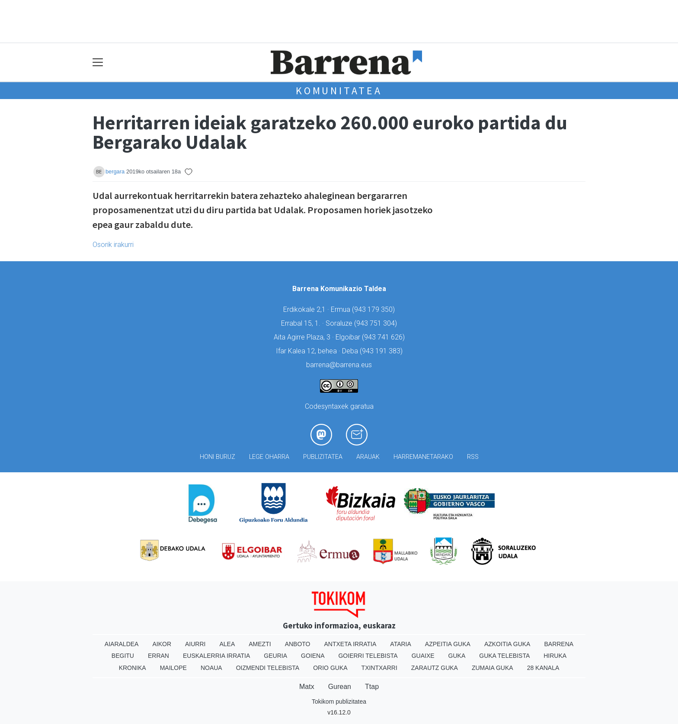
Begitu (123, 655)
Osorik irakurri (113, 244)
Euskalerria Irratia (216, 655)
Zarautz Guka (434, 667)
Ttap (372, 686)
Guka (457, 655)
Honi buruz (217, 457)
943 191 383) (382, 351)
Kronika (132, 667)
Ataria (400, 644)
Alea (227, 644)
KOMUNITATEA (339, 90)
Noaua (211, 667)
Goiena (312, 655)
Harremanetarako (423, 457)
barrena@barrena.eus (339, 365)
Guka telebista (504, 655)
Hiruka (555, 655)
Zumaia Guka (492, 667)
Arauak (368, 457)
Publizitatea (322, 457)
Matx (306, 686)
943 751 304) (376, 323)
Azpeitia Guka (447, 644)
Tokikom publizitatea (339, 701)
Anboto (297, 644)
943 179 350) (374, 309)
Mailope (173, 667)
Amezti (260, 644)
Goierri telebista (367, 655)
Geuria (275, 655)
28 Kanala (543, 667)
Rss (473, 457)
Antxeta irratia (350, 644)
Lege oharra (269, 457)
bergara (115, 171)
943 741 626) (384, 337)
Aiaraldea (122, 644)
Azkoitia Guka (507, 644)
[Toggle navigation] (98, 62)
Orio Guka (330, 667)
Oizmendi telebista (268, 667)
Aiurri (195, 644)
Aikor (161, 644)
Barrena (558, 644)
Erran (158, 655)
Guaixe (423, 655)
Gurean (339, 686)
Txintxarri (379, 667)
